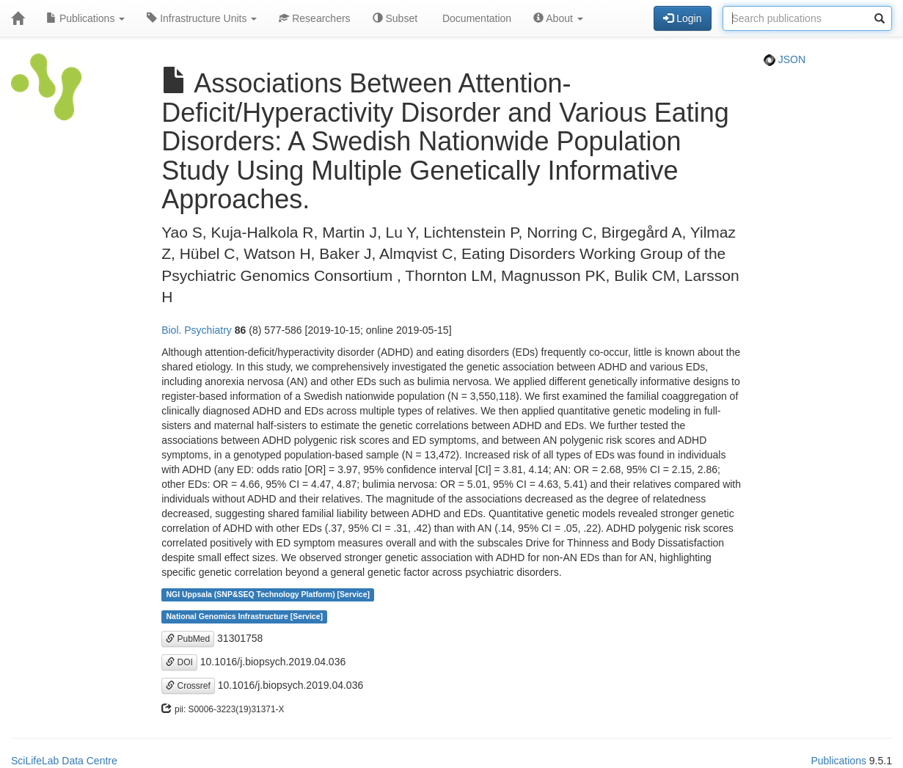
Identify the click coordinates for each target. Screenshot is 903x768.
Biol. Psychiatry (196, 330)
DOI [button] (179, 662)
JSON (784, 59)
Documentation (475, 18)
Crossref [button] (188, 686)
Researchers (314, 18)
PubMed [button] (188, 639)
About (558, 18)
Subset (395, 18)
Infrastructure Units (202, 18)
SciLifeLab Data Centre (64, 761)
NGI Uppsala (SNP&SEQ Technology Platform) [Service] (268, 594)
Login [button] (682, 18)
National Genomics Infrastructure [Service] (244, 616)
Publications (85, 18)
